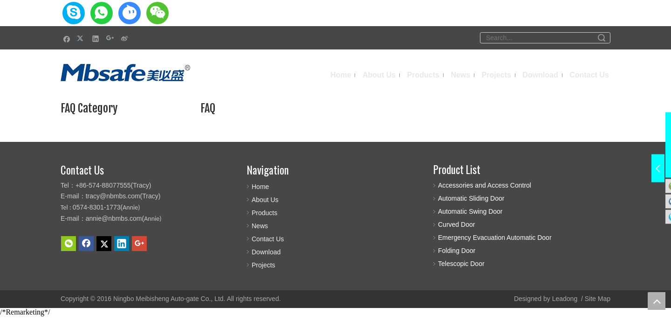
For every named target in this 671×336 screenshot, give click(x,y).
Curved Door (456, 224)
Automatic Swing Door (470, 211)
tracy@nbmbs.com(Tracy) (123, 196)
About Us (265, 199)
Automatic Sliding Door (471, 198)
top (656, 301)
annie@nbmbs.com (114, 218)
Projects (263, 265)
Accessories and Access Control (484, 185)
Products (264, 213)
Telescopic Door (461, 263)
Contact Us (268, 239)
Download (266, 252)
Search (601, 38)
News (260, 226)
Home (260, 186)
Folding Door (456, 250)
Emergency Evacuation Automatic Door (495, 237)
